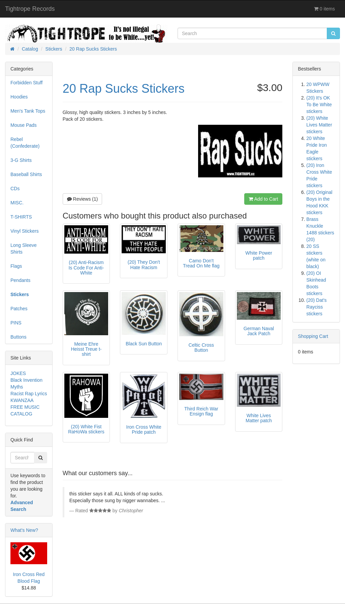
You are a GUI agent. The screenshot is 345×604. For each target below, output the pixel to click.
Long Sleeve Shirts (23, 248)
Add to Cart (263, 199)
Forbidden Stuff (26, 82)
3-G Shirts (21, 160)
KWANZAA (22, 400)
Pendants (20, 280)
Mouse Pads (23, 125)
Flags (16, 266)
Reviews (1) (82, 199)
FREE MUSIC (24, 407)
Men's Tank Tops (27, 111)
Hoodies (19, 96)
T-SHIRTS (21, 217)
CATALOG (21, 413)
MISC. (17, 202)
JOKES (18, 373)
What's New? (24, 530)
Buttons (18, 337)
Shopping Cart (313, 336)
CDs (15, 188)
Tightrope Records (30, 8)
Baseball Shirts (26, 174)
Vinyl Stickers (24, 231)
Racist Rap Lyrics (28, 393)
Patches (19, 308)
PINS (16, 322)
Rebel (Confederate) (24, 143)
